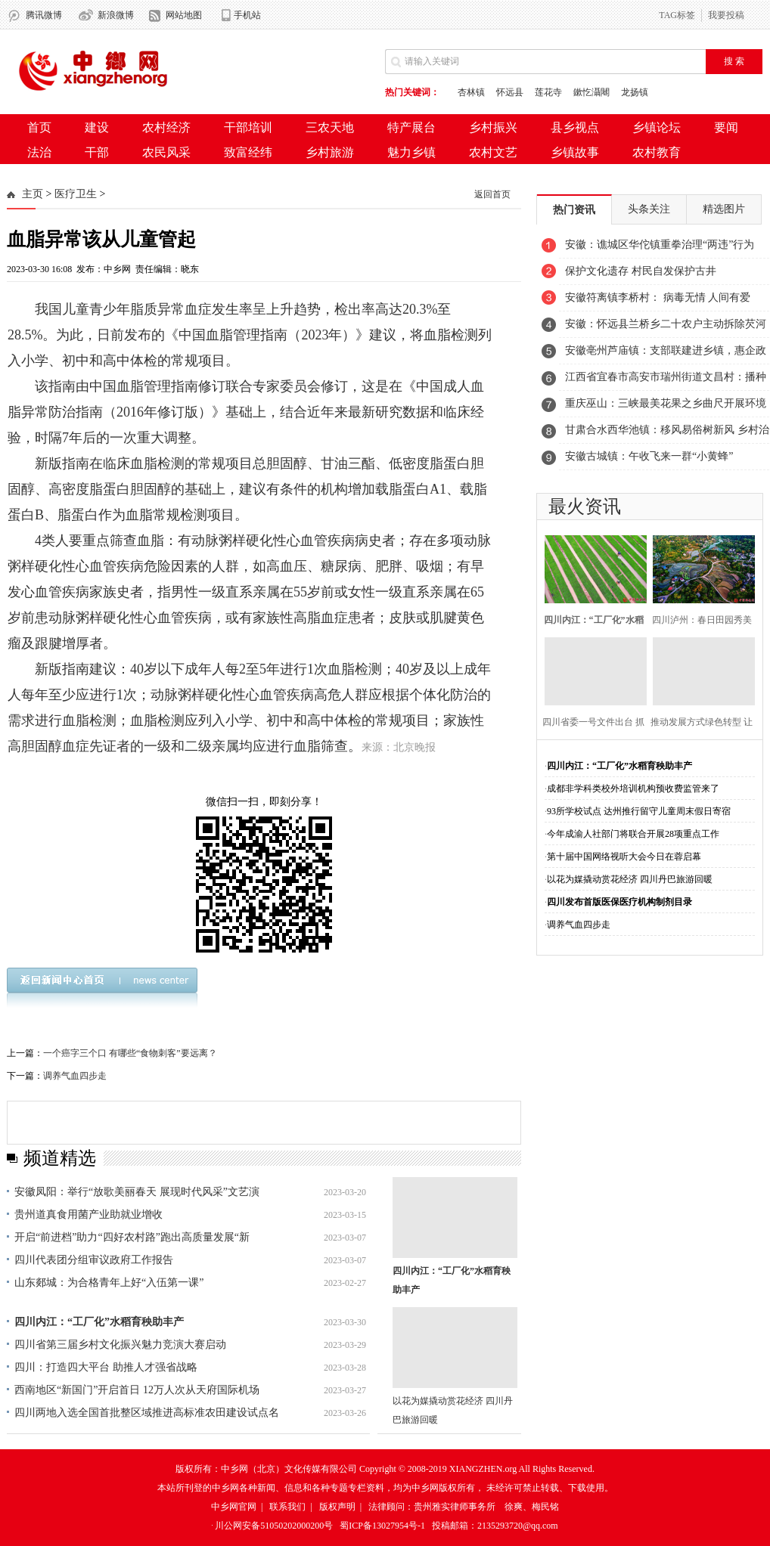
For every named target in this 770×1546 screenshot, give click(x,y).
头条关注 (649, 209)
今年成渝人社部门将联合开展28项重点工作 (633, 834)
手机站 (247, 15)
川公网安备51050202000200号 (274, 1525)
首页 (39, 127)
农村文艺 (493, 152)
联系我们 (287, 1506)
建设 (97, 127)
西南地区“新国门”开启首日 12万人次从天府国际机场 (136, 1390)
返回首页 (492, 194)
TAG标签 (677, 15)
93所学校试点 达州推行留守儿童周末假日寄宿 (639, 811)
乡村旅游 (330, 152)
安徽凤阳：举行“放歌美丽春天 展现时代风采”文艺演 (136, 1191)
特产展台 (411, 127)
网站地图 (184, 15)
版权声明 (337, 1506)
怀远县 (509, 92)
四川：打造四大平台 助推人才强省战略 (105, 1367)
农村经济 (166, 127)
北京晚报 (414, 747)
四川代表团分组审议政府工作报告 (93, 1260)
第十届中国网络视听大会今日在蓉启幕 (624, 856)
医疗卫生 (75, 194)
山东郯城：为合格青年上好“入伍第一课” (108, 1282)
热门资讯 (574, 209)
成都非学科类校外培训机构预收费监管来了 (633, 788)
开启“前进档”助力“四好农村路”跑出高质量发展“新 (132, 1237)
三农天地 (330, 127)
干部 (97, 152)
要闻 (726, 127)
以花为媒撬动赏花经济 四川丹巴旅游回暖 (630, 879)
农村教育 (656, 152)
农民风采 (166, 152)
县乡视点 (575, 127)
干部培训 (248, 127)
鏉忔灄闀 (591, 92)
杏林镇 (471, 92)
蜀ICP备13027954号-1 (382, 1525)
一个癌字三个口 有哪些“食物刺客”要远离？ (130, 1053)
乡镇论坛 (656, 127)
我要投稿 (726, 15)
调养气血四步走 (75, 1075)
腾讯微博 (44, 15)
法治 (39, 152)
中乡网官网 (233, 1506)
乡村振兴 (493, 127)
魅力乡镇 (411, 152)
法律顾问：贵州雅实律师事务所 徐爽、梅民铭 (463, 1506)
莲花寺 (548, 92)
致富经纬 (248, 152)
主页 (32, 194)
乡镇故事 (575, 152)
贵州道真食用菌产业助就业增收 (88, 1214)
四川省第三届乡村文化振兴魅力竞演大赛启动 (120, 1344)
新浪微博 (116, 15)
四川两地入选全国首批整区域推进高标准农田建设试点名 (146, 1412)
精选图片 (724, 209)
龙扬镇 (634, 92)
